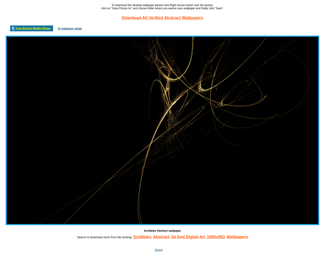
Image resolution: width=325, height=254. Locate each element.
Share (158, 250)
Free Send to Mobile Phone (33, 28)
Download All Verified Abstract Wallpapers (162, 18)
